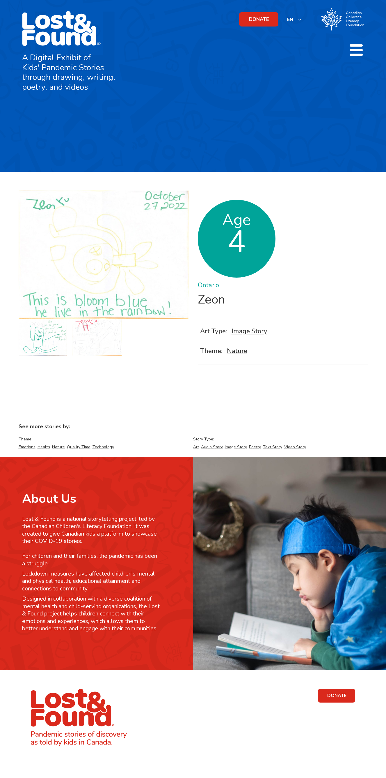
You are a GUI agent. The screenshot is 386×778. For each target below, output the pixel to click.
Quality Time (78, 447)
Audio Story (212, 447)
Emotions (27, 447)
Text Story (272, 447)
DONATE (259, 19)
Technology (103, 447)
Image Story (249, 331)
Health (44, 447)
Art (196, 447)
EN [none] (290, 19)
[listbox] (294, 19)
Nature (237, 350)
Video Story (295, 447)
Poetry (255, 447)
